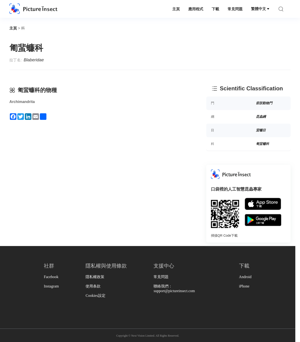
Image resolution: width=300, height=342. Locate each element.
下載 (215, 9)
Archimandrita (22, 102)
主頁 (176, 9)
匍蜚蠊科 (262, 144)
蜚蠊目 (261, 130)
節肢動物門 (264, 103)
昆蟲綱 (261, 116)
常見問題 (235, 9)
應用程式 (195, 9)
